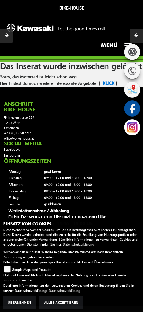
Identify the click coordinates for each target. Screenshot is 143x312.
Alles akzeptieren (61, 302)
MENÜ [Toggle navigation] (118, 47)
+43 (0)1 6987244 (18, 133)
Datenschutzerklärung (78, 244)
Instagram (12, 156)
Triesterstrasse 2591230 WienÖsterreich (19, 123)
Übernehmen (19, 302)
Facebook (12, 150)
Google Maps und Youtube (31, 270)
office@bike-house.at (19, 139)
